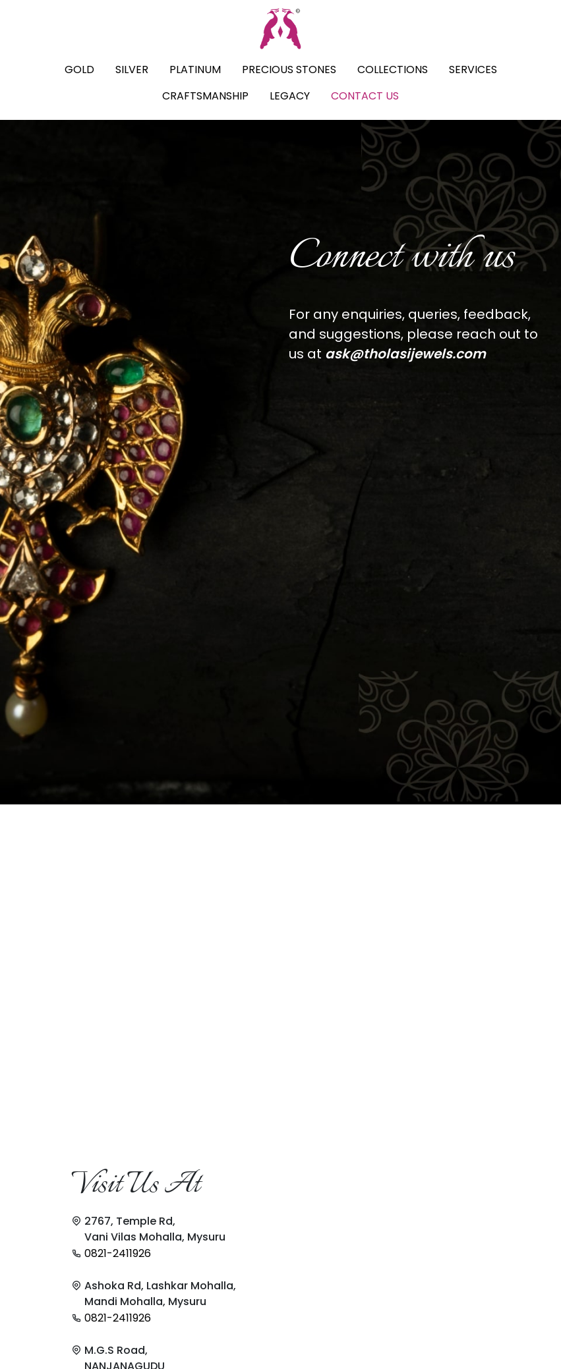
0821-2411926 (117, 1253)
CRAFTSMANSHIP (205, 95)
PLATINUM (195, 69)
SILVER (131, 69)
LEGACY (290, 95)
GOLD (79, 69)
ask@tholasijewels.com (405, 354)
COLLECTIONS (392, 69)
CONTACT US (365, 95)
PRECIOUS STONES (289, 69)
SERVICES (473, 69)
